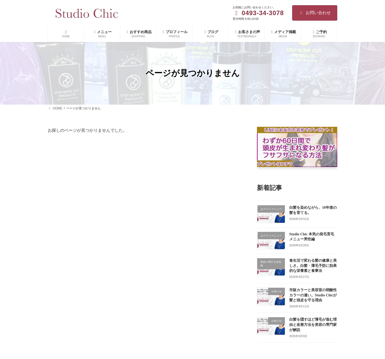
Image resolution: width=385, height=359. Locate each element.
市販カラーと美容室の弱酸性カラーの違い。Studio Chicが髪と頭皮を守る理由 (313, 295)
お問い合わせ (315, 12)
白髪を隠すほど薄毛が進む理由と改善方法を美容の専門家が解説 (313, 325)
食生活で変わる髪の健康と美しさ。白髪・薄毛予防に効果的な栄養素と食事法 (313, 266)
